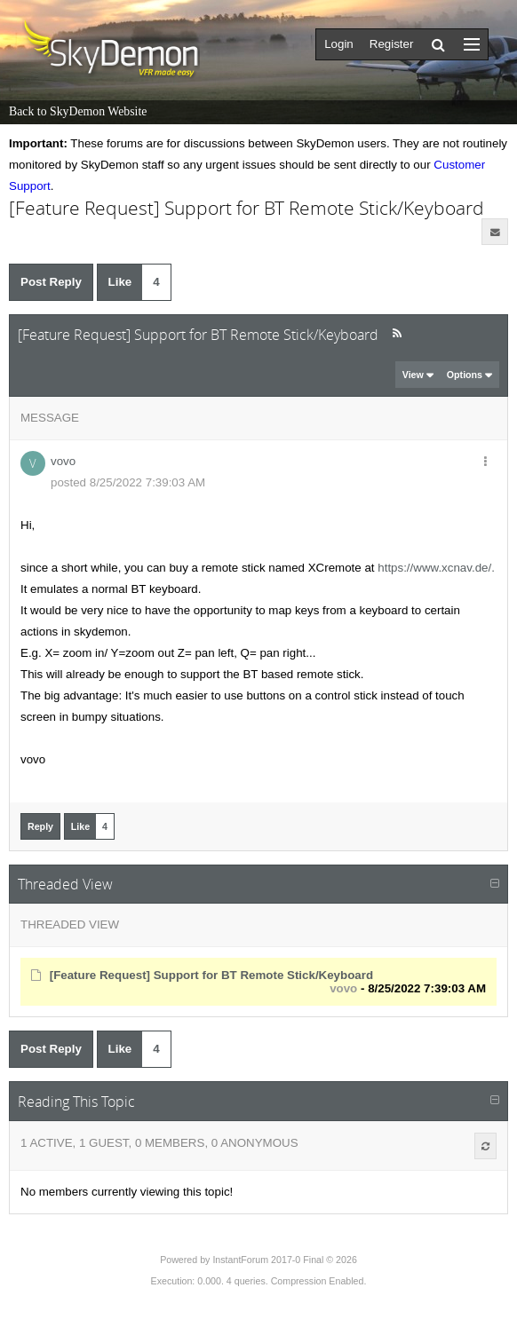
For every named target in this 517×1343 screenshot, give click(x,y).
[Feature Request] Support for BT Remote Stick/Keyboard (211, 975)
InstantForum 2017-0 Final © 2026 (284, 1259)
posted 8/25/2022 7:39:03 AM (128, 482)
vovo (63, 461)
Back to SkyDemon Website (78, 111)
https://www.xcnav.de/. (436, 567)
